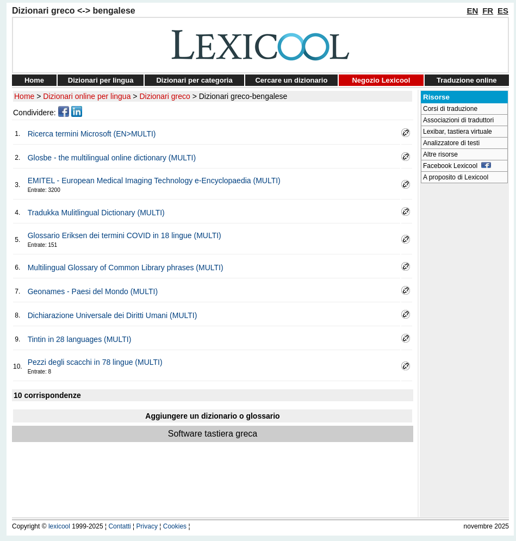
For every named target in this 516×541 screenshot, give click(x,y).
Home (34, 80)
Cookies (174, 526)
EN (472, 10)
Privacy (147, 526)
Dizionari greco (164, 96)
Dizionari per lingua (101, 80)
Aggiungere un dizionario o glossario (212, 416)
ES (503, 10)
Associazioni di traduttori (458, 120)
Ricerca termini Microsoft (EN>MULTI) (92, 133)
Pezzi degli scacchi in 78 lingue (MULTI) (95, 362)
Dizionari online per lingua (86, 96)
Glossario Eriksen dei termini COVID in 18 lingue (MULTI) (124, 235)
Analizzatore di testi (451, 143)
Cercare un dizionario (291, 80)
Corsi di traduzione (450, 109)
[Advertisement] (464, 351)
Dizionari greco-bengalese (243, 96)
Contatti (119, 526)
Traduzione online (467, 80)
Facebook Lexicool (457, 166)
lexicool (59, 526)
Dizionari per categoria (194, 80)
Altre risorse (440, 154)
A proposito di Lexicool (455, 177)
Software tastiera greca (213, 433)
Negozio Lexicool (381, 80)
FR (487, 10)
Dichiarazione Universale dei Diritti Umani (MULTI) (112, 315)
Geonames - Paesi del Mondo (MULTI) (93, 291)
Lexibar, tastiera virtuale (457, 131)
